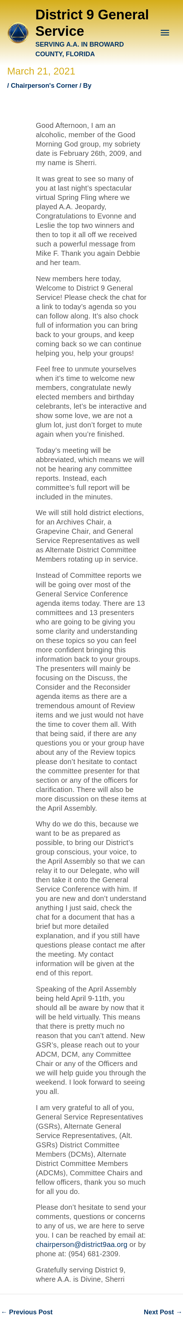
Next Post (163, 1312)
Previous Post (27, 1312)
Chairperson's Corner (44, 85)
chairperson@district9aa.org (83, 1244)
